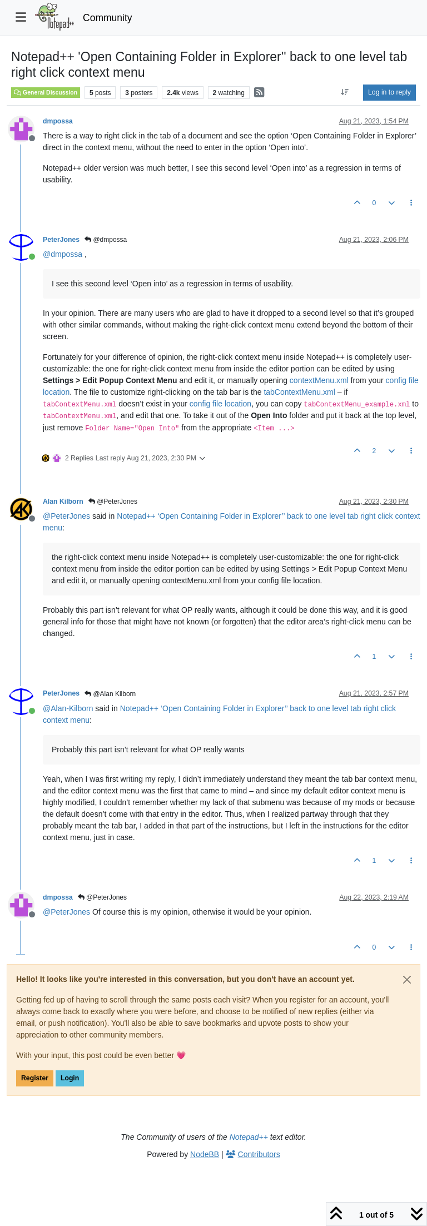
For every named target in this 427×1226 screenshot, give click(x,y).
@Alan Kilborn (110, 694)
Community (107, 17)
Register (34, 1078)
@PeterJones (112, 501)
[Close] (407, 980)
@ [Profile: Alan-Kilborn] (68, 708)
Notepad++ (249, 1137)
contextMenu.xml (319, 380)
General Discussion (45, 92)
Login (70, 1078)
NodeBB (204, 1154)
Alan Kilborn (63, 501)
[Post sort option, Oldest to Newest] (345, 92)
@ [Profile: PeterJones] (66, 516)
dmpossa (58, 121)
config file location (220, 403)
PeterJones (61, 240)
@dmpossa (106, 240)
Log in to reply (389, 92)
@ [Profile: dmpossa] (62, 254)
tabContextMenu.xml (299, 392)
